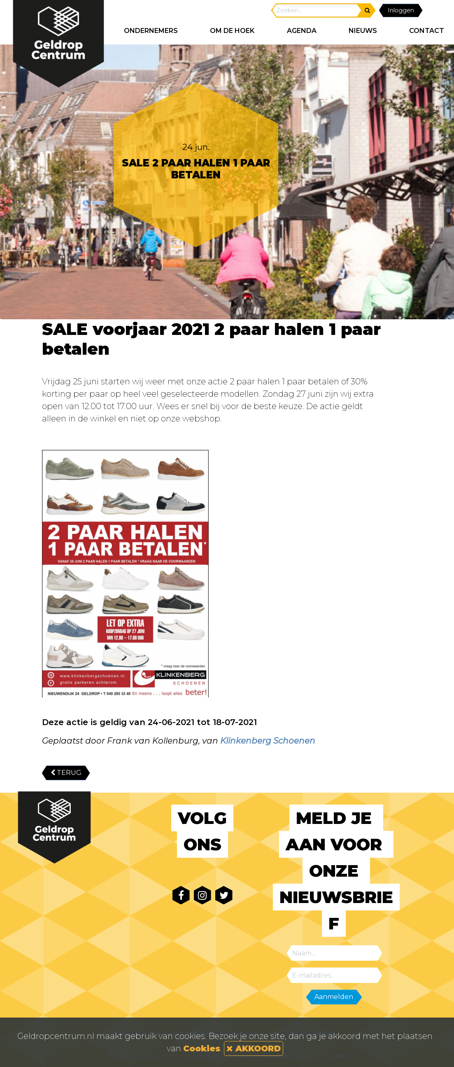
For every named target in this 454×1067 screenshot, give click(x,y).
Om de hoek (232, 31)
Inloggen (401, 10)
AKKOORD (253, 1048)
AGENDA (302, 31)
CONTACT (426, 31)
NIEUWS (363, 31)
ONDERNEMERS (151, 31)
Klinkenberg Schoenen (267, 741)
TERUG (66, 773)
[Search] (316, 10)
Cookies (201, 1048)
